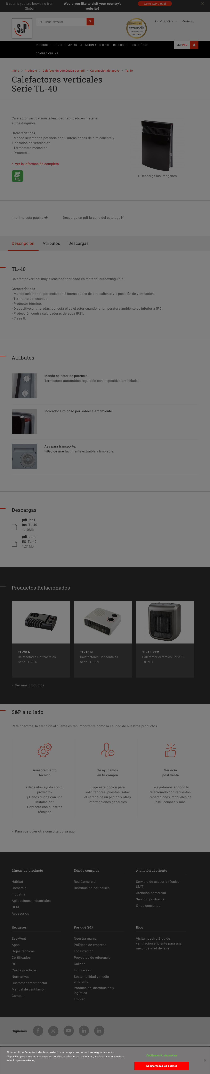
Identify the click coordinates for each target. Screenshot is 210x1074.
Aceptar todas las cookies (161, 1068)
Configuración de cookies (161, 1058)
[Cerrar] (205, 1062)
